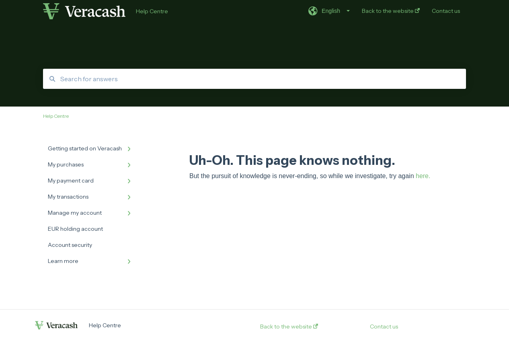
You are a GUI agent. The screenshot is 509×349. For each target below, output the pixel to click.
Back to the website (289, 326)
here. (423, 175)
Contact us (384, 326)
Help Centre (152, 11)
